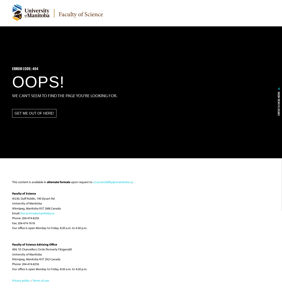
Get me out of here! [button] (34, 113)
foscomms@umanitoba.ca (37, 213)
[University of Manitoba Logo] (31, 12)
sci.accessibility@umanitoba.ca (113, 182)
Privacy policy (21, 280)
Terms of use (40, 280)
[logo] (81, 16)
